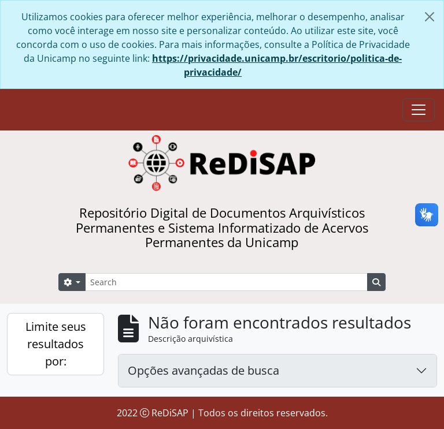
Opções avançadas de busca (203, 370)
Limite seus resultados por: (55, 344)
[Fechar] (429, 17)
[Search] (226, 282)
